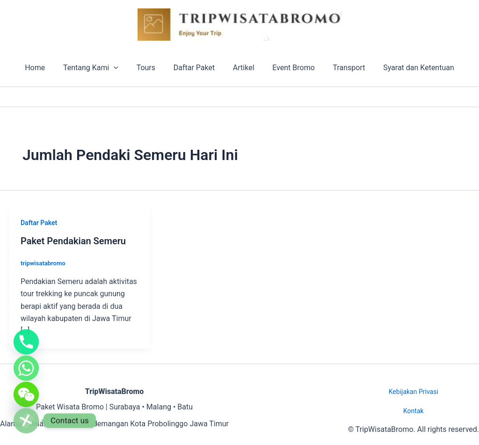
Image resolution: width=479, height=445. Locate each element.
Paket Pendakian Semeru (73, 241)
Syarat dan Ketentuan (407, 67)
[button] (121, 68)
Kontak (413, 411)
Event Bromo (289, 67)
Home (46, 67)
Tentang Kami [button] (98, 68)
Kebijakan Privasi (413, 391)
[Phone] (26, 333)
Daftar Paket (195, 67)
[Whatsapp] (26, 362)
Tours (150, 67)
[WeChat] (26, 391)
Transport (341, 67)
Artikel (242, 67)
